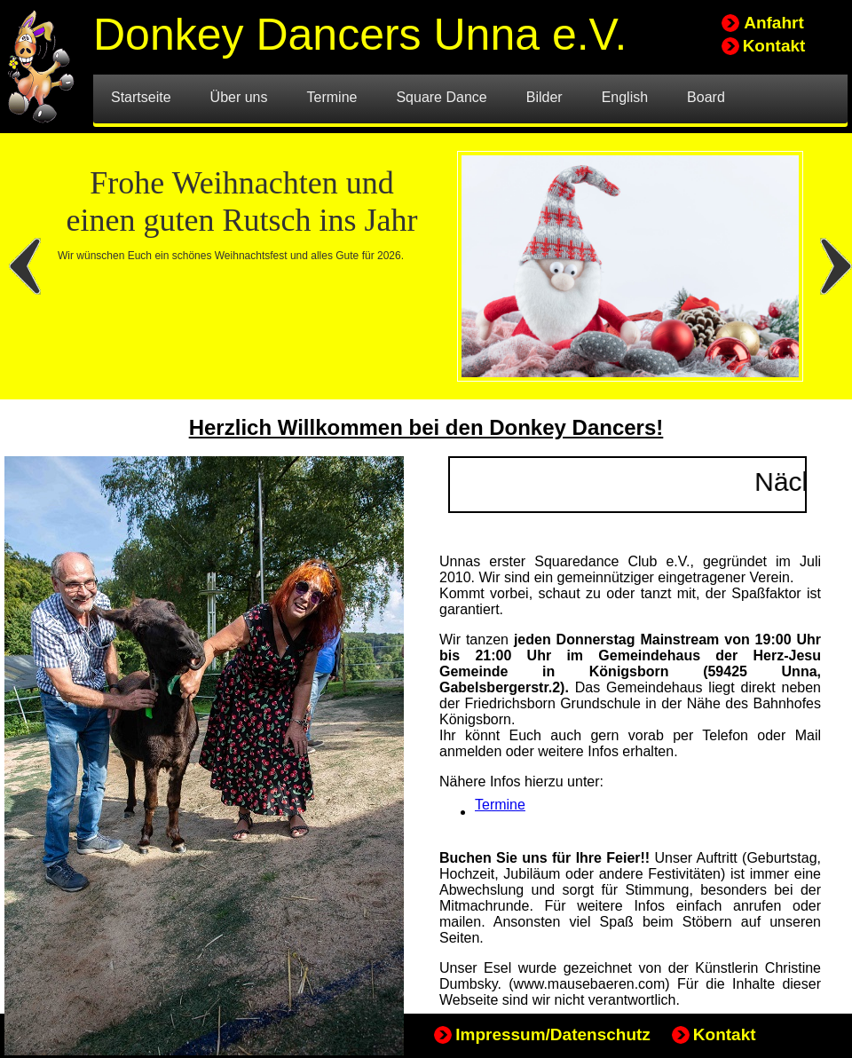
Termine (500, 804)
